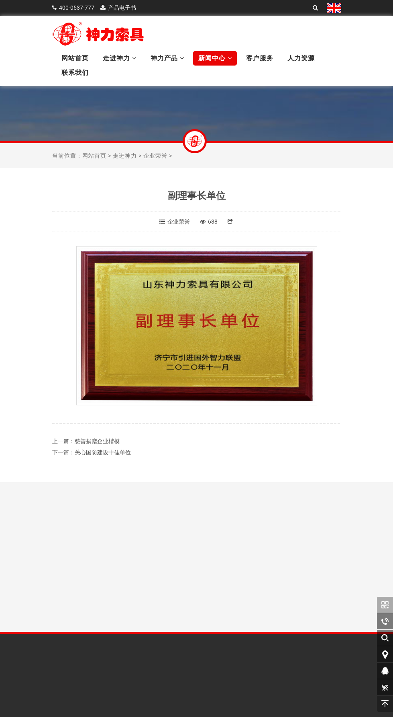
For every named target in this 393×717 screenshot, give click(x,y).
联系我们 (75, 72)
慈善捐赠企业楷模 (97, 441)
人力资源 (301, 58)
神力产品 (167, 58)
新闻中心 (215, 58)
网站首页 (75, 58)
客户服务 (259, 58)
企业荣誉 (155, 155)
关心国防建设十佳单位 (103, 452)
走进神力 (119, 58)
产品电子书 (122, 7)
